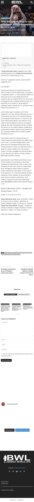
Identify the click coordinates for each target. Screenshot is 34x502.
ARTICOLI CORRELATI (10, 294)
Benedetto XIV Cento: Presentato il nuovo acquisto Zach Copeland (28, 307)
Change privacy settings (7, 490)
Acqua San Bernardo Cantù (11, 252)
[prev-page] (16, 314)
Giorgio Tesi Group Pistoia (26, 252)
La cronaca (6, 63)
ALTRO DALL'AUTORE (23, 294)
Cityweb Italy (20, 500)
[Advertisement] (16, 50)
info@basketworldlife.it (20, 468)
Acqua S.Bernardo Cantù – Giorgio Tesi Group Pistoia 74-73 (17, 66)
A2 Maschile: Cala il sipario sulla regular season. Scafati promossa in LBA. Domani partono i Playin (5, 308)
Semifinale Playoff (6, 254)
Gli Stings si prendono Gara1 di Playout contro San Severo (8, 271)
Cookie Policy (4, 483)
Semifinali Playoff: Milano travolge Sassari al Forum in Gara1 (26, 272)
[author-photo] (17, 283)
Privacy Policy (4, 481)
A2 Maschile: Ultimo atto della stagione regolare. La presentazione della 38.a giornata (16, 308)
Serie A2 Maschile (5, 18)
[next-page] (18, 314)
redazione (4, 30)
